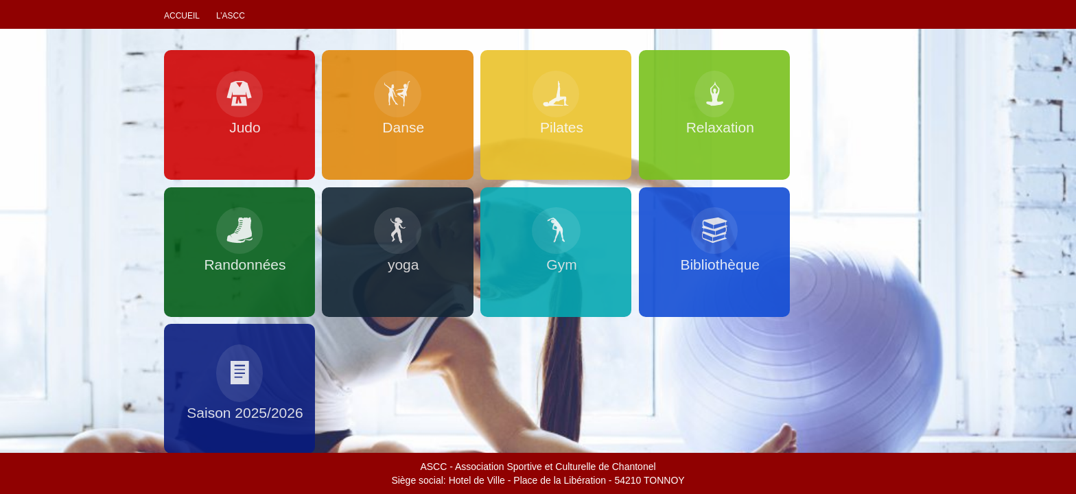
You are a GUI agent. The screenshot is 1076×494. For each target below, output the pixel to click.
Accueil (182, 16)
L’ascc (230, 16)
